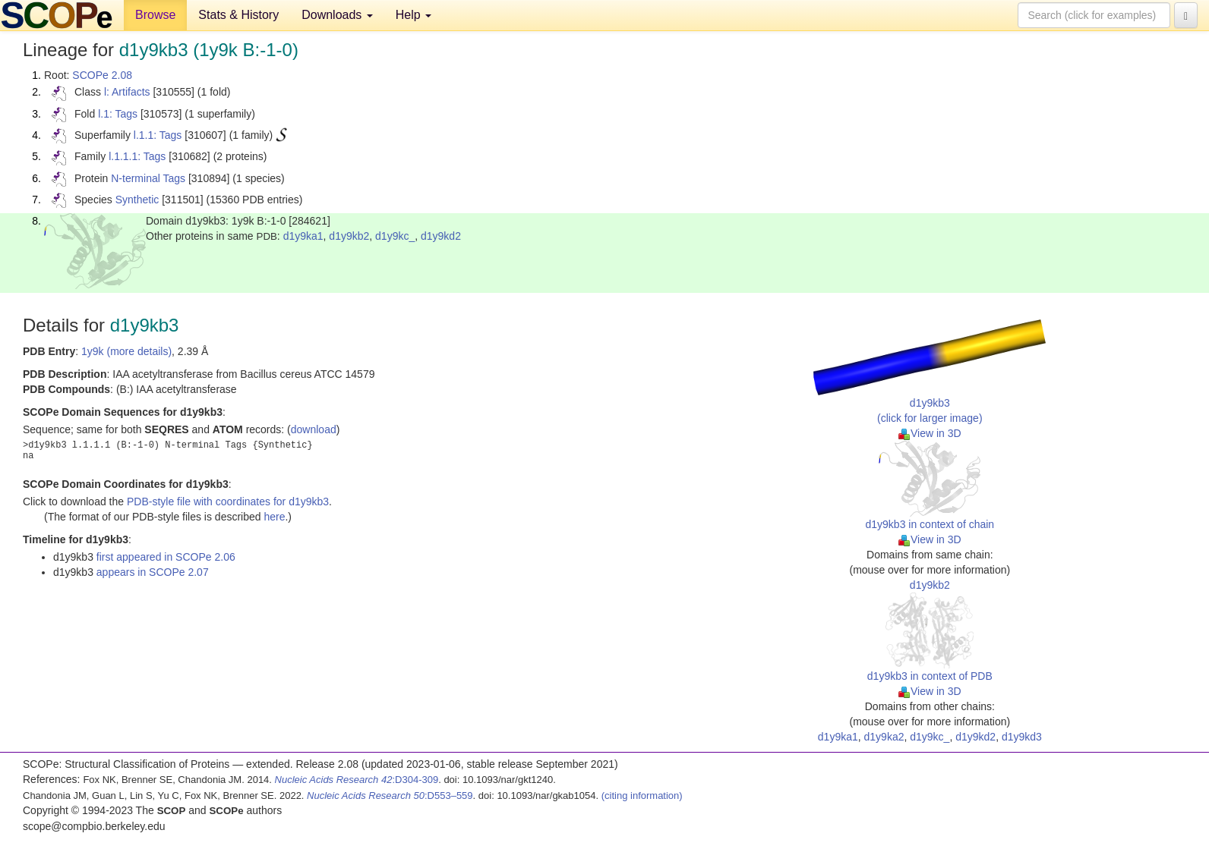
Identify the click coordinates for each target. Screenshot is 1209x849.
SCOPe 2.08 (102, 75)
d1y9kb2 (349, 236)
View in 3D (929, 433)
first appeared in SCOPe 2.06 (165, 557)
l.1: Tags (117, 114)
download (313, 429)
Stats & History (238, 14)
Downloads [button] (337, 14)
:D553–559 (390, 795)
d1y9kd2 (441, 236)
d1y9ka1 (303, 236)
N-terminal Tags (148, 178)
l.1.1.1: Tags (137, 156)
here (274, 517)
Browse (155, 14)
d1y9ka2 (884, 737)
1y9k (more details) (126, 351)
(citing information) (642, 795)
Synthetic (137, 199)
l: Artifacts (127, 92)
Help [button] (413, 14)
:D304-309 (357, 779)
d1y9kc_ (395, 236)
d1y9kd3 (1022, 737)
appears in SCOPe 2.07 (152, 572)
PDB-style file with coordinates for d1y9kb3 (228, 501)
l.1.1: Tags (158, 135)
